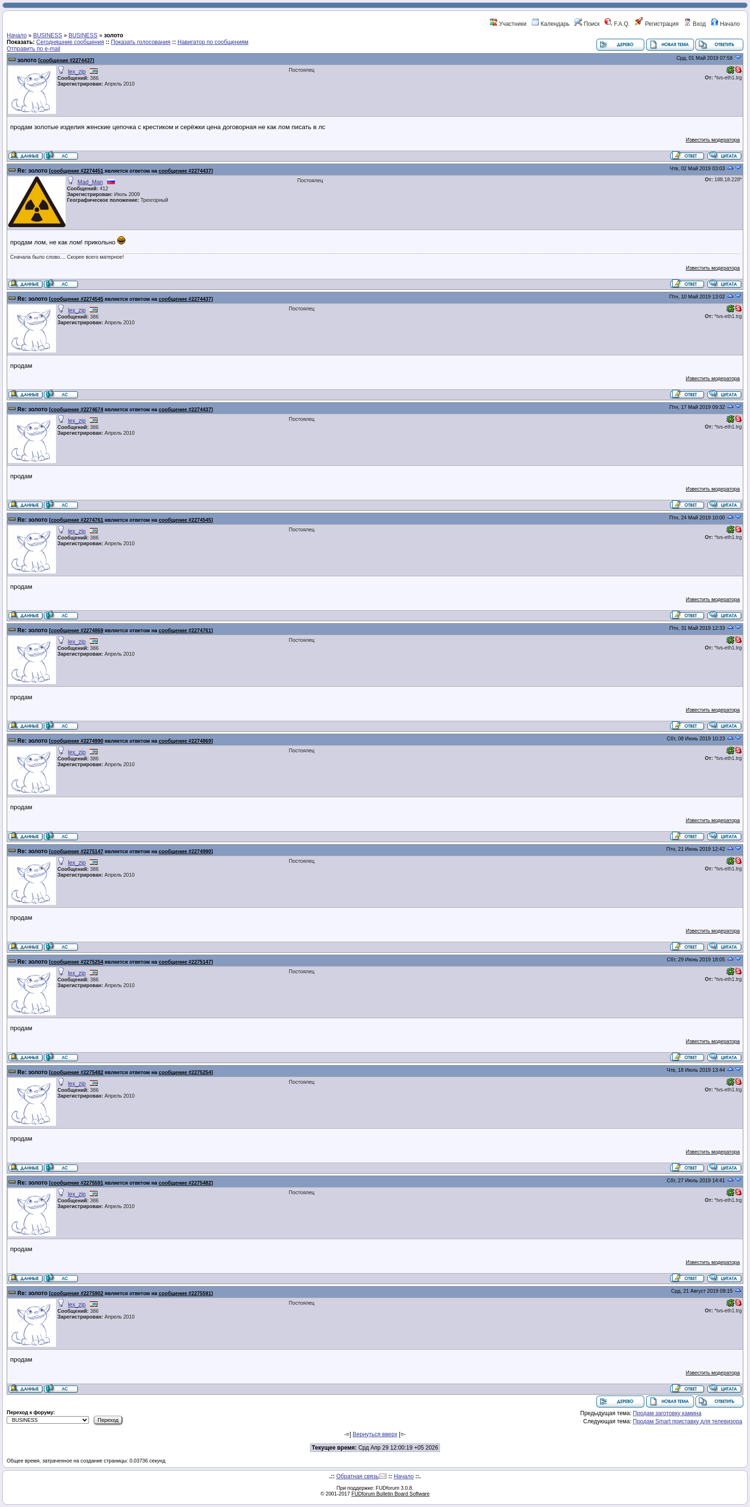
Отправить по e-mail (33, 48)
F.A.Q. (617, 24)
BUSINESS (47, 35)
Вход (695, 24)
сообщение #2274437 (66, 60)
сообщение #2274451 (77, 171)
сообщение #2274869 (77, 630)
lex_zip (77, 71)
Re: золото (32, 170)
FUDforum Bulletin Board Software (391, 1493)
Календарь (550, 24)
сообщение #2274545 (77, 299)
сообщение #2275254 (77, 962)
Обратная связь (357, 1476)
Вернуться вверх (375, 1434)
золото (26, 60)
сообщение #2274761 (77, 520)
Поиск (587, 24)
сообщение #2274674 (77, 409)
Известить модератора (713, 140)
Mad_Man (90, 182)
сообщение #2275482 (77, 1072)
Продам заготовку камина (667, 1413)
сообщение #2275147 (77, 851)
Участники (508, 24)
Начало (725, 24)
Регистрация (656, 24)
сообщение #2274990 (77, 741)
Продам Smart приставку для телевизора (687, 1421)
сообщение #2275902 (77, 1293)
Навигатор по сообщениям (212, 42)
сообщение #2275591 (77, 1183)
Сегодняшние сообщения (70, 42)
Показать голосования (140, 42)
